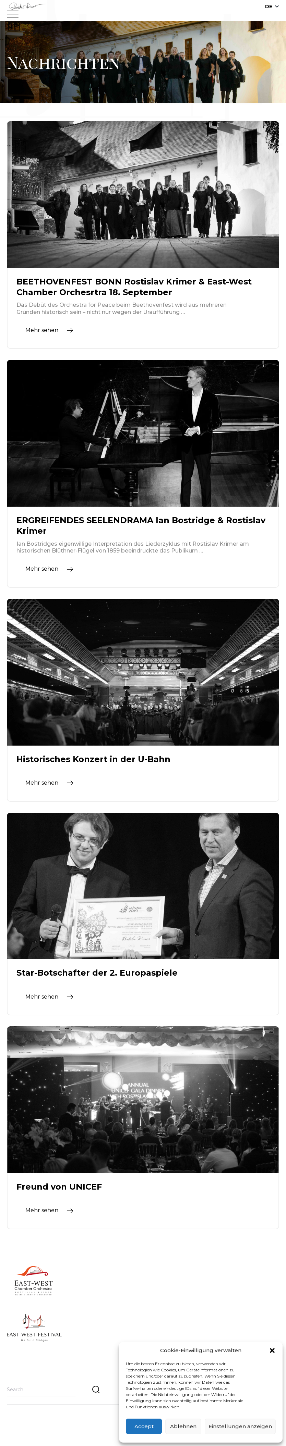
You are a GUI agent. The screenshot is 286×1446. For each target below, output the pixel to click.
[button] (272, 1350)
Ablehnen (183, 1426)
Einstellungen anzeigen (240, 1426)
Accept (144, 1426)
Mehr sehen (41, 330)
